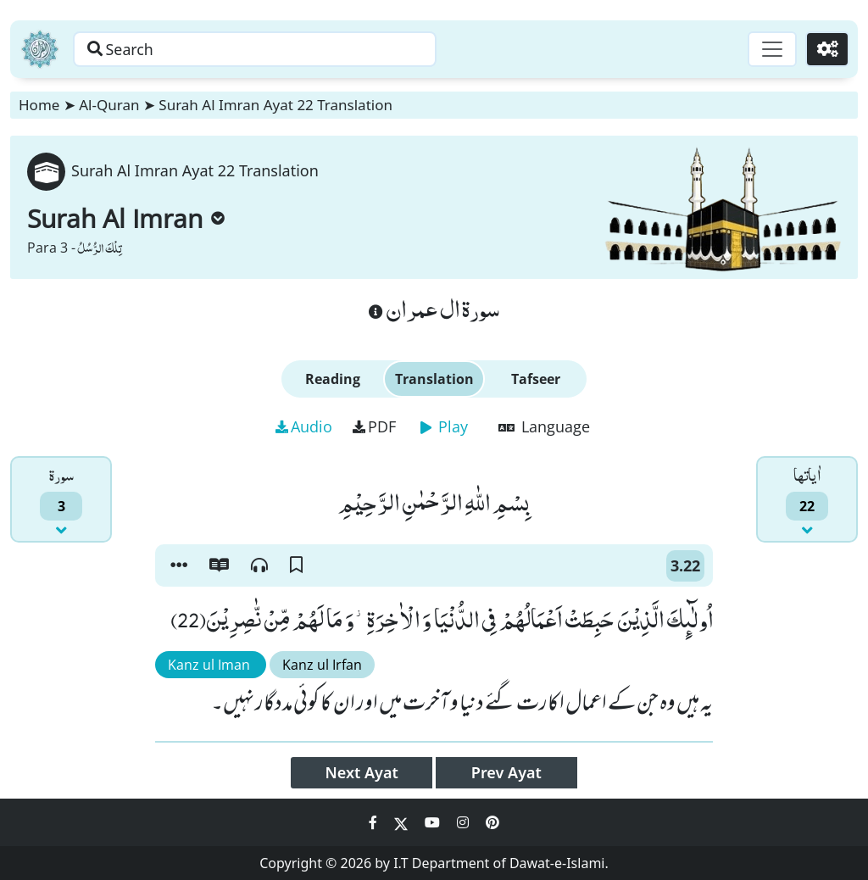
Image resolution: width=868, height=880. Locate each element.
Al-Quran (109, 104)
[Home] (40, 49)
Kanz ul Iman (210, 664)
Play (444, 426)
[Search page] (265, 49)
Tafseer (535, 379)
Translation (434, 379)
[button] (179, 565)
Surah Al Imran (126, 218)
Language (544, 426)
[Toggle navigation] (771, 49)
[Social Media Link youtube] (434, 822)
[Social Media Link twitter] (402, 822)
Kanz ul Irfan (322, 664)
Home (39, 104)
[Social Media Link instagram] (464, 822)
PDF (374, 426)
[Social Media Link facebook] (375, 822)
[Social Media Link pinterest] (492, 822)
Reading (332, 379)
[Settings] (826, 49)
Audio (303, 426)
